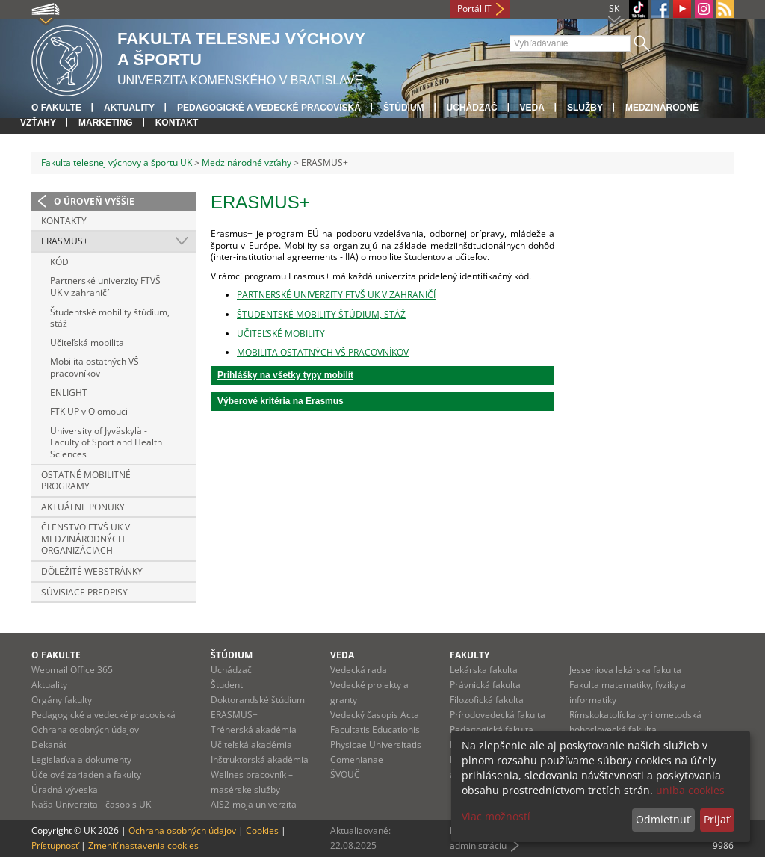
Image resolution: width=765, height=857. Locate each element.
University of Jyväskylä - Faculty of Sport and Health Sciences (106, 442)
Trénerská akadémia (254, 729)
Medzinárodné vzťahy (246, 162)
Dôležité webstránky (92, 571)
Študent (227, 684)
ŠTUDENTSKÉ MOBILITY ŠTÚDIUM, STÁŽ (321, 314)
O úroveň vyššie (94, 201)
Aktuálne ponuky (83, 507)
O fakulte (56, 107)
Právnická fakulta (485, 684)
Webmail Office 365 (72, 669)
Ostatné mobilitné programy (86, 480)
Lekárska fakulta (484, 669)
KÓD (59, 262)
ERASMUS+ (64, 241)
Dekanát (48, 744)
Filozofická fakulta (487, 699)
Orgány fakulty (61, 699)
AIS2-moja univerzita (254, 804)
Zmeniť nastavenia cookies (143, 845)
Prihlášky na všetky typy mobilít (285, 375)
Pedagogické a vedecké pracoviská (269, 107)
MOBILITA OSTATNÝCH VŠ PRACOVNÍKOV (323, 352)
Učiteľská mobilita (87, 342)
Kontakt (177, 122)
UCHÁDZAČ (472, 107)
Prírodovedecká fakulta (497, 714)
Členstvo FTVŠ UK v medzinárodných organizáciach (85, 539)
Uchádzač (231, 669)
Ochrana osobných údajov (85, 729)
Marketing (105, 122)
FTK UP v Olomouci (89, 411)
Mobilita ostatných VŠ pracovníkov (94, 367)
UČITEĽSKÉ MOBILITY (281, 333)
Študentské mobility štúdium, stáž (110, 318)
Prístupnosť (54, 845)
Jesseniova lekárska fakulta (625, 669)
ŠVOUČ (345, 774)
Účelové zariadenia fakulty (86, 774)
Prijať (717, 819)
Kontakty (64, 220)
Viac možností (496, 816)
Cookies (262, 830)
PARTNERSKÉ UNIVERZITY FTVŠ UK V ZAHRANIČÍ (336, 294)
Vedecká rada (358, 669)
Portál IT (474, 8)
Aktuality (129, 107)
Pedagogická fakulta (491, 729)
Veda (532, 107)
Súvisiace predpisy (84, 592)
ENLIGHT (68, 392)
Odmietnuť (663, 819)
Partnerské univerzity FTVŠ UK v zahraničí (105, 286)
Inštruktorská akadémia (260, 759)
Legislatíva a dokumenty (81, 759)
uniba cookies (690, 790)
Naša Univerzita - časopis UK (91, 804)
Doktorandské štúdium (258, 699)
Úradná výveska (64, 789)
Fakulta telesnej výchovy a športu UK (116, 162)
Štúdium (403, 107)
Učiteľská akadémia (251, 744)
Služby (585, 107)
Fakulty (469, 655)
